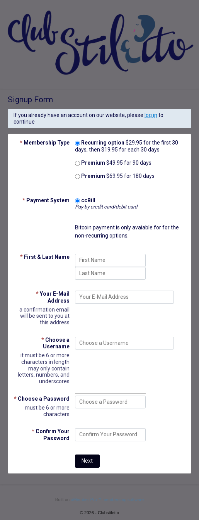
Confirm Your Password (51, 434)
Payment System (46, 200)
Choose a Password (42, 399)
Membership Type (45, 142)
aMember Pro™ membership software (107, 499)
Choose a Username (55, 343)
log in (151, 115)
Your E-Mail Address (53, 297)
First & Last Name (45, 257)
